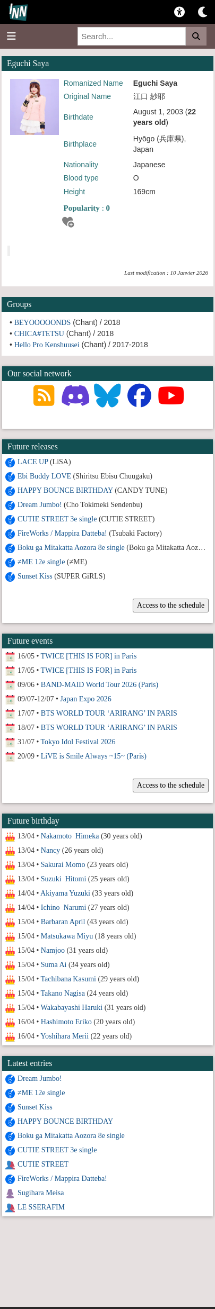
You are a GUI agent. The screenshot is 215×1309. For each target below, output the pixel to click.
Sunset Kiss (35, 576)
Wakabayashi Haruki (72, 1008)
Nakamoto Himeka (70, 836)
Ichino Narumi (64, 907)
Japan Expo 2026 (85, 699)
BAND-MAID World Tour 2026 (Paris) (99, 685)
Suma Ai (54, 965)
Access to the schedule (170, 605)
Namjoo (53, 950)
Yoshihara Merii (64, 1036)
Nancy (51, 850)
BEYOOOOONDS (42, 323)
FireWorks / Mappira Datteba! (62, 533)
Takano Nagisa (63, 993)
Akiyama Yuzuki (65, 893)
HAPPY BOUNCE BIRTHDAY (65, 490)
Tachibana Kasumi (68, 979)
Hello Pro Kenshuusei (47, 345)
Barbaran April (63, 922)
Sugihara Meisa (41, 1193)
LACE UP (33, 462)
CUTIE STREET (43, 1164)
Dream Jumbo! (40, 505)
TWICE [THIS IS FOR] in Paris (89, 656)
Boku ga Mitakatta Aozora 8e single (71, 548)
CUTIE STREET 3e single (57, 519)
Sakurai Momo (63, 865)
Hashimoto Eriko (66, 1022)
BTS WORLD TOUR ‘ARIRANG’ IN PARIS (109, 713)
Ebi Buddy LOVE (44, 476)
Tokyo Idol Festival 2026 (78, 742)
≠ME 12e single (41, 562)
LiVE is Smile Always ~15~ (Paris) (94, 756)
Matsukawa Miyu (67, 936)
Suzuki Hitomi (64, 879)
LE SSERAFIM (41, 1207)
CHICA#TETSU (39, 334)
